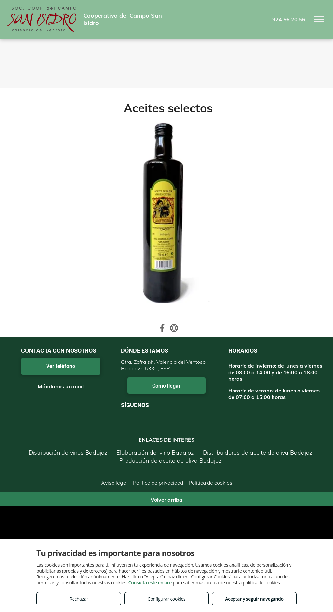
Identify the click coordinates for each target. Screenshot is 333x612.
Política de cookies (210, 482)
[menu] (318, 19)
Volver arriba (166, 499)
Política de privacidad (158, 482)
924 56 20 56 (288, 19)
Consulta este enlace (150, 582)
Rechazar (78, 599)
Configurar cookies (167, 599)
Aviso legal (114, 482)
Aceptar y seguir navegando (254, 599)
